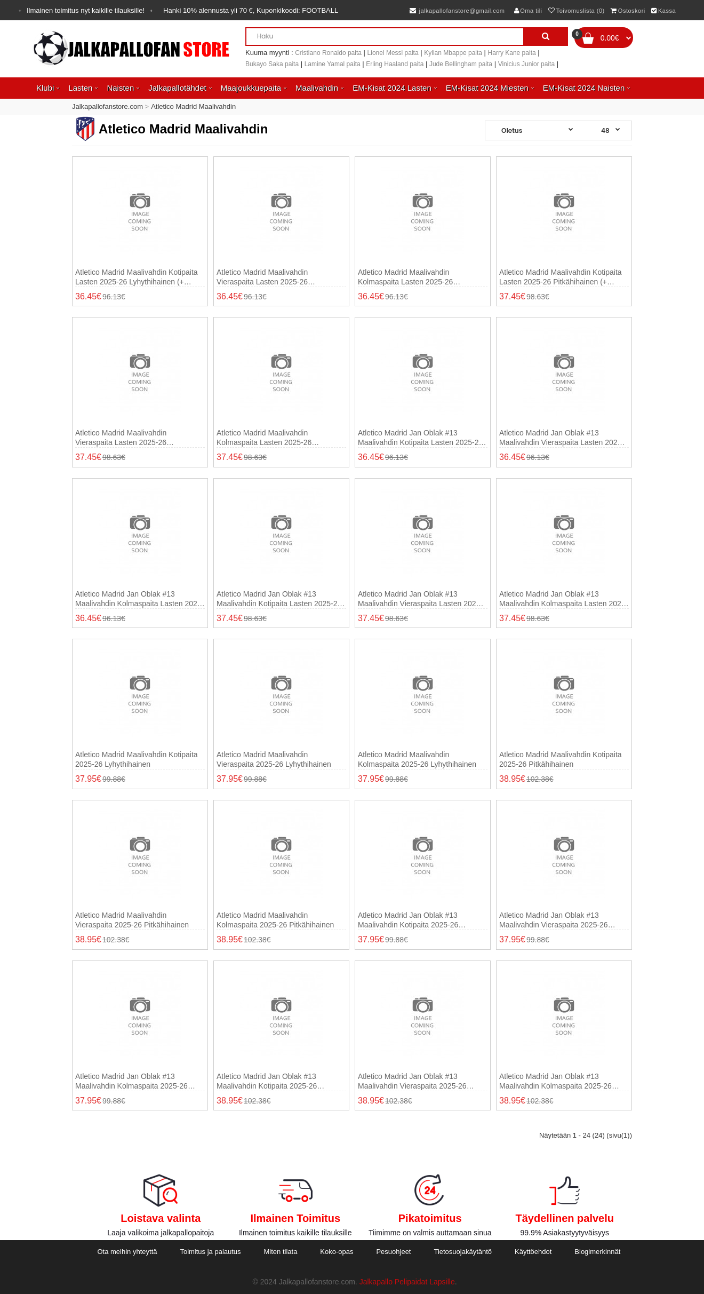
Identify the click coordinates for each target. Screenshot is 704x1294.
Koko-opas (336, 1252)
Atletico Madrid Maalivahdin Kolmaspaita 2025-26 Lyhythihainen (417, 759)
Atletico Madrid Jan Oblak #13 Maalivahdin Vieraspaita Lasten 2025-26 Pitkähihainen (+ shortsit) (420, 599)
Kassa (663, 10)
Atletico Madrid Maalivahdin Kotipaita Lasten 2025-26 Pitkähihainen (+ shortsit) (560, 277)
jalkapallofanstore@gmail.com (457, 10)
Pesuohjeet (393, 1252)
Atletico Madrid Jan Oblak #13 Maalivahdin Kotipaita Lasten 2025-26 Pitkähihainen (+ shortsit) (279, 599)
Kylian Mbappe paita (453, 53)
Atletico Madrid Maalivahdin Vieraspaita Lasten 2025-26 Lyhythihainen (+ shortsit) (262, 277)
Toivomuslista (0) (576, 10)
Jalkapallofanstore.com (107, 106)
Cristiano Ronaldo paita (328, 53)
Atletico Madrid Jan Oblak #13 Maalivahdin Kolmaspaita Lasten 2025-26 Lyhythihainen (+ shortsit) (139, 599)
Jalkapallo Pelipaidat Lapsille (407, 1281)
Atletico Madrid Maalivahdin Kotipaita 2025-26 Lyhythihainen (136, 759)
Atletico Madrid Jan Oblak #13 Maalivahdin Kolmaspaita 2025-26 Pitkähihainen (555, 1081)
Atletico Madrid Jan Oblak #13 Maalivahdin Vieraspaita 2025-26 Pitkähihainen (412, 1081)
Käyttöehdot (533, 1252)
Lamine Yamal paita (333, 64)
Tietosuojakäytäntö (463, 1252)
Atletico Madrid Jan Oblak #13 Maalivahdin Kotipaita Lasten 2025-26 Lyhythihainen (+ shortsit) (420, 437)
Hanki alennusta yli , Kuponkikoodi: (250, 10)
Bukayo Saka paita (272, 64)
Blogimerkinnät (597, 1252)
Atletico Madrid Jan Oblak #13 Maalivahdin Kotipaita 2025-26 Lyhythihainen (408, 920)
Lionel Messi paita (393, 53)
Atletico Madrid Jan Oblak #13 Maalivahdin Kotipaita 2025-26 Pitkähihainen (267, 1081)
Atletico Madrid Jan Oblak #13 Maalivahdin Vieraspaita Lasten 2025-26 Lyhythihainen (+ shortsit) (561, 437)
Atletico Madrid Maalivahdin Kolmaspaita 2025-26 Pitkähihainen (275, 920)
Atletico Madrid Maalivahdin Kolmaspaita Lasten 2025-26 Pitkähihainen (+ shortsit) (264, 437)
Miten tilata (281, 1252)
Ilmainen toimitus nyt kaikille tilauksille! (86, 10)
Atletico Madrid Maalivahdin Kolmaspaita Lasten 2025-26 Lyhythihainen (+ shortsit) (405, 277)
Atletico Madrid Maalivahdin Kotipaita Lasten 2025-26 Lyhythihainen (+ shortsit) (136, 277)
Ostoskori (628, 10)
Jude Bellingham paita (460, 64)
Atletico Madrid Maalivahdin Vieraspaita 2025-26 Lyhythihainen (274, 759)
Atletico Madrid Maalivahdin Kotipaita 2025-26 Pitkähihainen (560, 759)
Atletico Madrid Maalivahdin (193, 106)
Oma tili (528, 10)
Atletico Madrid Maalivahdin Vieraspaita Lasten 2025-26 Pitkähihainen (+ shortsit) (120, 437)
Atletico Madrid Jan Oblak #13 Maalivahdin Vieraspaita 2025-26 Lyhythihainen (553, 920)
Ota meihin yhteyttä (127, 1252)
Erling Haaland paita (394, 64)
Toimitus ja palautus (210, 1252)
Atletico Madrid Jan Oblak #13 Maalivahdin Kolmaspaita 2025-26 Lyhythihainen (131, 1081)
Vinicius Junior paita (526, 64)
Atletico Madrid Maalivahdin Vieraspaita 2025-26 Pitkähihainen (132, 920)
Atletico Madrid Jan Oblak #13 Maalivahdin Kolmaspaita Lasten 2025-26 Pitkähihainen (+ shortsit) (563, 599)
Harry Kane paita (512, 53)
